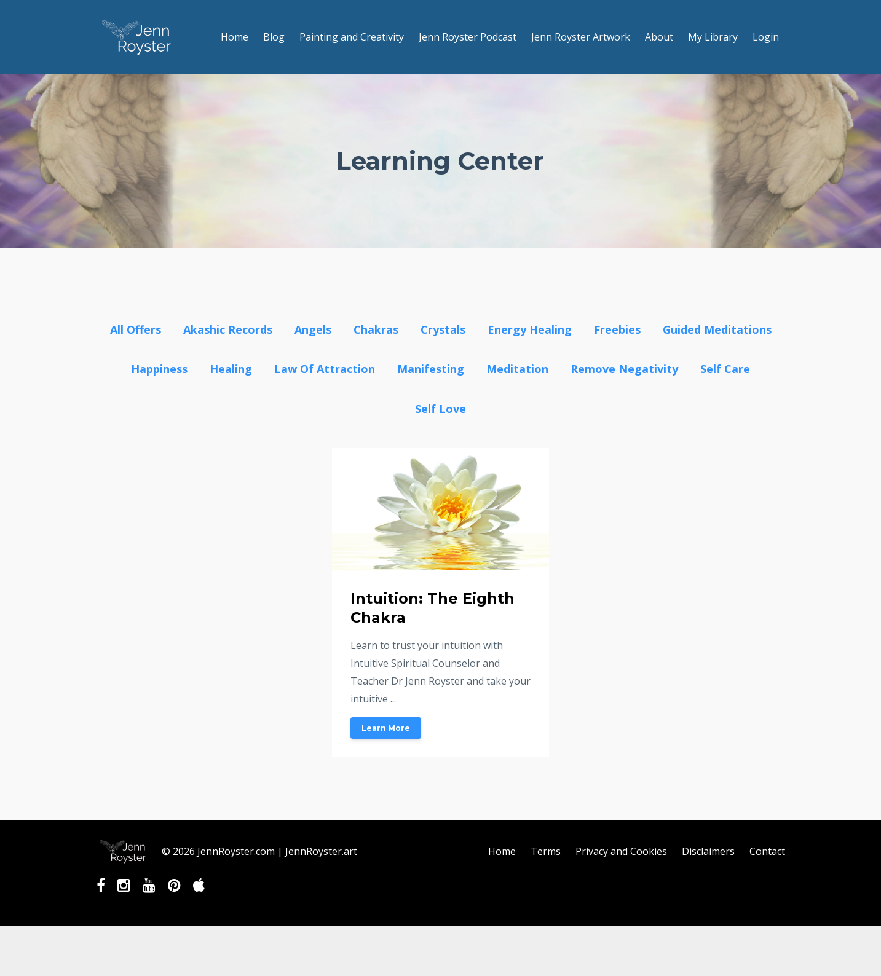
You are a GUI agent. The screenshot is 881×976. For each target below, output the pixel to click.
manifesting (430, 368)
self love (440, 408)
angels (312, 329)
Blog (274, 37)
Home (234, 37)
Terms (546, 851)
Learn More (385, 728)
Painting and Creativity (351, 37)
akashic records (227, 329)
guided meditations (717, 329)
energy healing (530, 329)
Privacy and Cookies (621, 851)
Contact (767, 851)
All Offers (135, 329)
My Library (713, 37)
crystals (443, 329)
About (659, 37)
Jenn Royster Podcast (467, 37)
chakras (376, 329)
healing (231, 368)
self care (725, 368)
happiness (159, 368)
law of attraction (324, 368)
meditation (517, 368)
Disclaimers (708, 851)
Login (766, 37)
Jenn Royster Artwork (580, 37)
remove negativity (624, 368)
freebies (617, 329)
